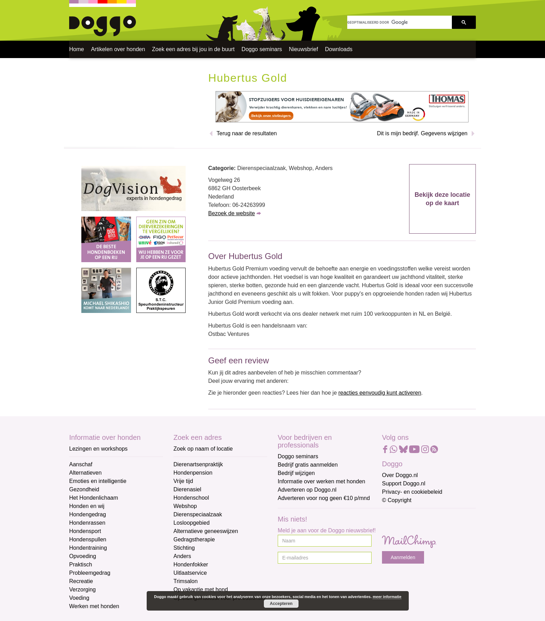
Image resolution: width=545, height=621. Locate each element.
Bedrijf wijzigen (296, 473)
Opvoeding (82, 556)
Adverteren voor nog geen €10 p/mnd (324, 498)
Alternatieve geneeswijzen (205, 531)
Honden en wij (86, 506)
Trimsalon (185, 581)
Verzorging (82, 589)
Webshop (185, 506)
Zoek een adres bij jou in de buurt (193, 49)
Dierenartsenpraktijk (198, 464)
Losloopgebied (191, 523)
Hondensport (85, 531)
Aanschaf (80, 464)
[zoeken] (399, 22)
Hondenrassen (87, 523)
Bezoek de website (231, 213)
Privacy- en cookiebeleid (412, 492)
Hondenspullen (87, 539)
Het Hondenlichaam (93, 498)
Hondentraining (88, 548)
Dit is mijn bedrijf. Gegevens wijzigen (422, 133)
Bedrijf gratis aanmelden (308, 465)
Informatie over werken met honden (321, 481)
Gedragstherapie (194, 539)
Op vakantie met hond (200, 589)
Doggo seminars (262, 49)
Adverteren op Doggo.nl (307, 490)
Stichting (184, 548)
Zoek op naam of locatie (203, 449)
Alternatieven (85, 473)
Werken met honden (94, 606)
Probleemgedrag (89, 573)
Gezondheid (84, 489)
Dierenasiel (187, 489)
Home (76, 49)
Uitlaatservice (190, 573)
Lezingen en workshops (98, 449)
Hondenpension (192, 473)
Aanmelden (403, 557)
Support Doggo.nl (403, 483)
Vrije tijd (183, 481)
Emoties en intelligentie (98, 481)
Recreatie (81, 581)
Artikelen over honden (118, 49)
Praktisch (80, 564)
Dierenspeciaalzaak (197, 514)
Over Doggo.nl (400, 475)
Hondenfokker (190, 564)
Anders (182, 556)
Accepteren (281, 603)
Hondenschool (191, 498)
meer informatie (387, 597)
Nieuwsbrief (303, 49)
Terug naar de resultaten (247, 133)
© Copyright (397, 500)
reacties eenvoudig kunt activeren (379, 393)
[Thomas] (342, 106)
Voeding (79, 598)
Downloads (338, 49)
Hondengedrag (87, 514)
